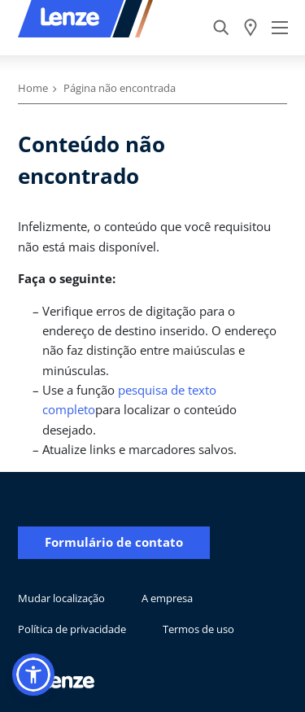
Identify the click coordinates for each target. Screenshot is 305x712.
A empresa (167, 598)
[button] (33, 674)
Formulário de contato (114, 542)
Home (33, 88)
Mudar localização (61, 598)
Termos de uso (198, 629)
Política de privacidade (72, 629)
